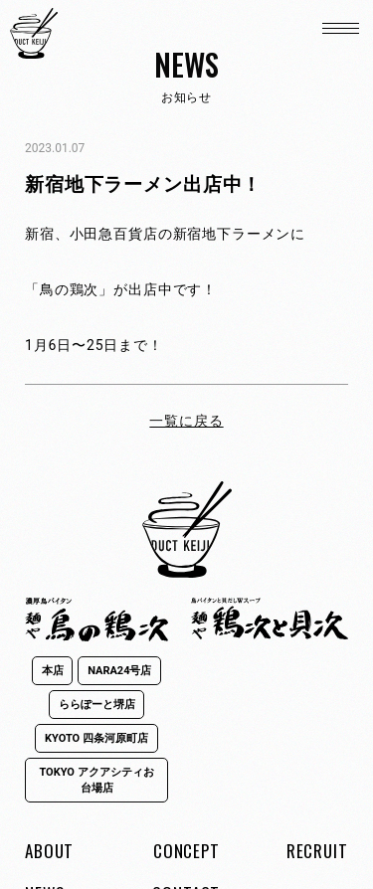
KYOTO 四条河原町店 (96, 738)
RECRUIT (317, 850)
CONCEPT (186, 850)
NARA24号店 (119, 670)
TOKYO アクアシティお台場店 (96, 780)
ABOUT (49, 850)
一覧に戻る (186, 421)
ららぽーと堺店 (97, 704)
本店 (53, 670)
